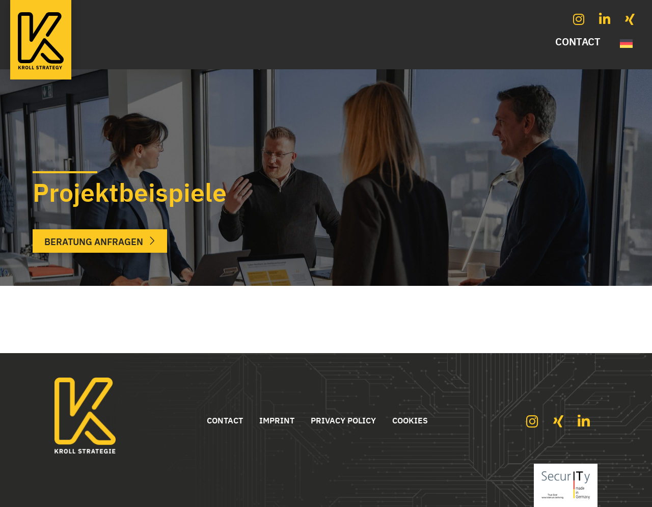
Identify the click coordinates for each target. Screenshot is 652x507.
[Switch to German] (626, 42)
